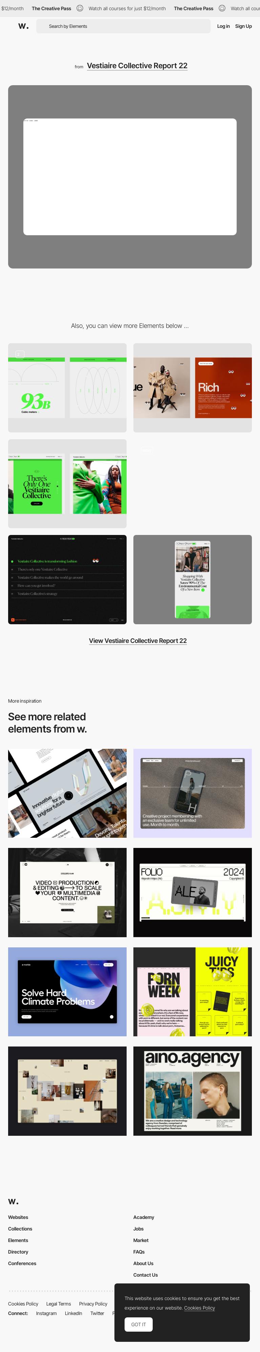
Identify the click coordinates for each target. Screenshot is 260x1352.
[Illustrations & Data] (67, 387)
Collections (20, 1228)
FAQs (139, 1252)
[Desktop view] (192, 992)
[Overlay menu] (67, 579)
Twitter (97, 1313)
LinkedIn (73, 1313)
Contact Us (145, 1275)
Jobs (138, 1228)
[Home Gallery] (67, 1091)
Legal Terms (58, 1304)
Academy (143, 1217)
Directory (18, 1252)
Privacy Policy (93, 1304)
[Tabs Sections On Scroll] (67, 484)
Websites (18, 1217)
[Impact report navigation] (192, 484)
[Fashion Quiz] (192, 387)
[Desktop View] (67, 992)
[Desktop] (67, 793)
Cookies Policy (23, 1304)
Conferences (22, 1263)
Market (141, 1240)
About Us (143, 1263)
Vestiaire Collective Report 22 (137, 65)
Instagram (46, 1313)
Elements (18, 1240)
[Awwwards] (23, 26)
